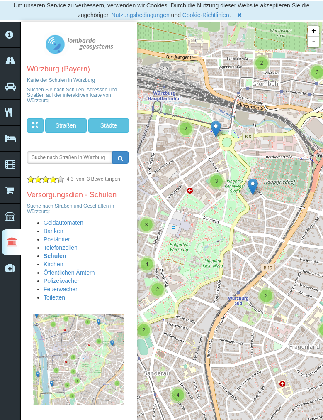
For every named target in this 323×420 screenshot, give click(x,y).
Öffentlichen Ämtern (69, 272)
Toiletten (54, 297)
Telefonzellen (61, 247)
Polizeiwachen (62, 281)
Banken (53, 231)
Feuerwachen (61, 289)
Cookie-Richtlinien (205, 15)
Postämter (57, 239)
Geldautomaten (63, 222)
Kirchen (53, 264)
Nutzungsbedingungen (141, 15)
